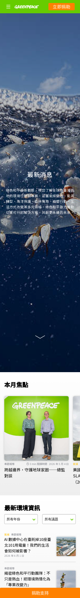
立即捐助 (61, 6)
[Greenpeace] (27, 11)
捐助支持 (40, 593)
